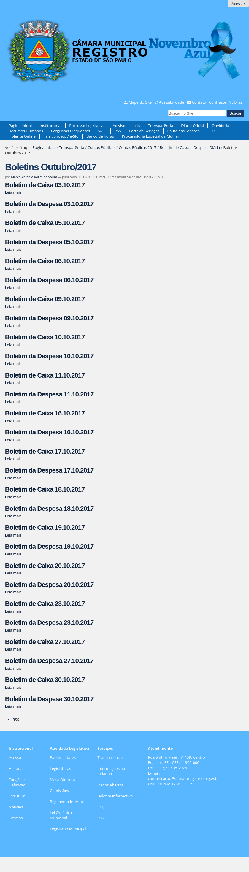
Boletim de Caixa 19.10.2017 (45, 527)
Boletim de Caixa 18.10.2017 (45, 489)
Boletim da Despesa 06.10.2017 (49, 280)
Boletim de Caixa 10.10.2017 (45, 337)
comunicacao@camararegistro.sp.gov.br (183, 778)
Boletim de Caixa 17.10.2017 (45, 451)
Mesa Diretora (62, 779)
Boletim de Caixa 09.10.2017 (45, 299)
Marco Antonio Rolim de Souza (34, 177)
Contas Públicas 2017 (137, 147)
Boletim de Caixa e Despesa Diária (190, 147)
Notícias (16, 807)
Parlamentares (63, 757)
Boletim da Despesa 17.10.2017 (49, 470)
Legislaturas (60, 768)
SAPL (102, 131)
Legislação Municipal (68, 828)
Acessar (238, 3)
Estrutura (17, 796)
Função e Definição (17, 782)
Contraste (217, 102)
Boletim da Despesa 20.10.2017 (49, 584)
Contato (199, 102)
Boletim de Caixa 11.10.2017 (45, 375)
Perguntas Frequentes (70, 131)
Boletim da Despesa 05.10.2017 (49, 242)
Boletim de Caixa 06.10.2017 (45, 261)
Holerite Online (22, 136)
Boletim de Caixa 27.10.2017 (45, 641)
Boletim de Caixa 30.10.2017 (45, 679)
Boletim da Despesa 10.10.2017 (49, 356)
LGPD (213, 131)
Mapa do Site (140, 102)
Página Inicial (20, 125)
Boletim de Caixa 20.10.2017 (45, 565)
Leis (136, 125)
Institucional (50, 125)
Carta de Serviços (144, 131)
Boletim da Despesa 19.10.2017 (49, 546)
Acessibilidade (171, 102)
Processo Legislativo (87, 125)
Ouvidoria (220, 125)
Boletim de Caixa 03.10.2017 (45, 185)
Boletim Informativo (115, 796)
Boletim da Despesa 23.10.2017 (49, 622)
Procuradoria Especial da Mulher (151, 136)
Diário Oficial (192, 125)
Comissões (59, 790)
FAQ (101, 807)
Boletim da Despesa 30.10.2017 (49, 699)
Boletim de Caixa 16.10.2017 (45, 413)
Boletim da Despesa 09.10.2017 (49, 318)
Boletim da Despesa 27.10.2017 (49, 660)
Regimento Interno (66, 801)
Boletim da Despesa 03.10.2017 (49, 204)
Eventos (16, 817)
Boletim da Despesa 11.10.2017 (49, 394)
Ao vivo (118, 125)
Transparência (160, 125)
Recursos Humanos (26, 131)
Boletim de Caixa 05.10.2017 (45, 223)
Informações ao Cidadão (111, 771)
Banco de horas (100, 136)
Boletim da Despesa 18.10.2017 (49, 508)
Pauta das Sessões (183, 131)
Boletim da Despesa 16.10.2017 (49, 432)
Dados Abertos (110, 785)
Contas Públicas (101, 147)
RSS (118, 131)
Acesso (15, 757)
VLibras (235, 102)
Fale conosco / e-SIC (61, 136)
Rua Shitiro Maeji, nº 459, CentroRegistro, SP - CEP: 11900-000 (176, 759)
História (16, 768)
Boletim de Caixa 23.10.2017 (45, 603)
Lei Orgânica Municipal (61, 815)
